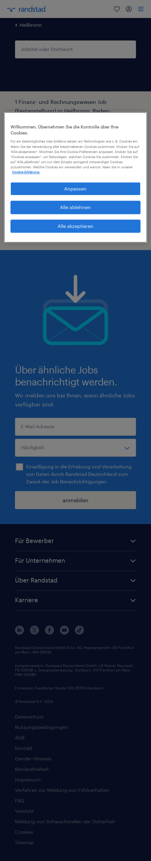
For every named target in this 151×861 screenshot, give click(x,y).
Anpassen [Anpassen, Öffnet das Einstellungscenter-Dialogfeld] (75, 188)
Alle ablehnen (75, 207)
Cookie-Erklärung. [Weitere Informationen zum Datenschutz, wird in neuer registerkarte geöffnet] (26, 172)
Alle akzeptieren (75, 226)
